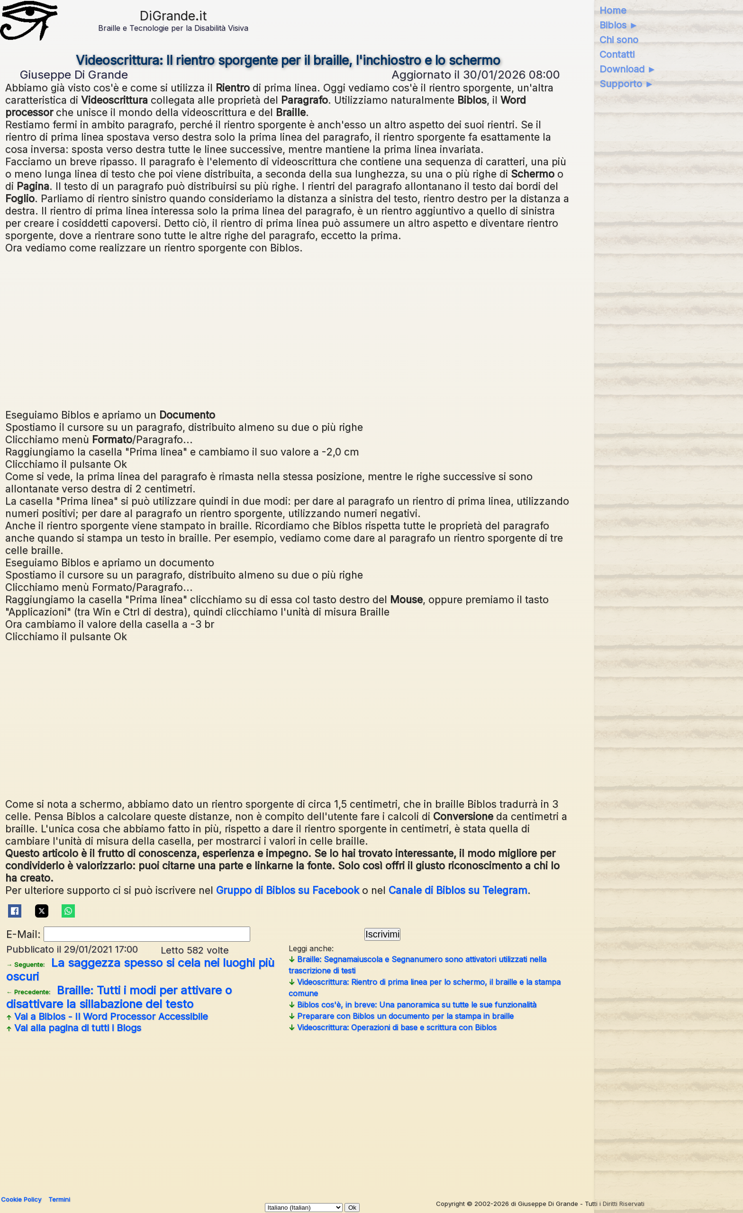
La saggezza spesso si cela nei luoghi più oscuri (140, 969)
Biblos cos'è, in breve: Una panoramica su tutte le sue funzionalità (412, 1004)
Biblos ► (619, 25)
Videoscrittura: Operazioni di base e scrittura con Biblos (393, 1027)
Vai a (107, 1016)
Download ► (628, 69)
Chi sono (618, 39)
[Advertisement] (288, 330)
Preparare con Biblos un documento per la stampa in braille (401, 1016)
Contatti (616, 54)
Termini (59, 1199)
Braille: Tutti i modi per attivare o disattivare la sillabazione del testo (119, 997)
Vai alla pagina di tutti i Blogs (73, 1028)
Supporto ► (626, 83)
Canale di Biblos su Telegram (458, 890)
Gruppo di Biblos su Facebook (287, 890)
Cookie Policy (21, 1199)
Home (612, 10)
